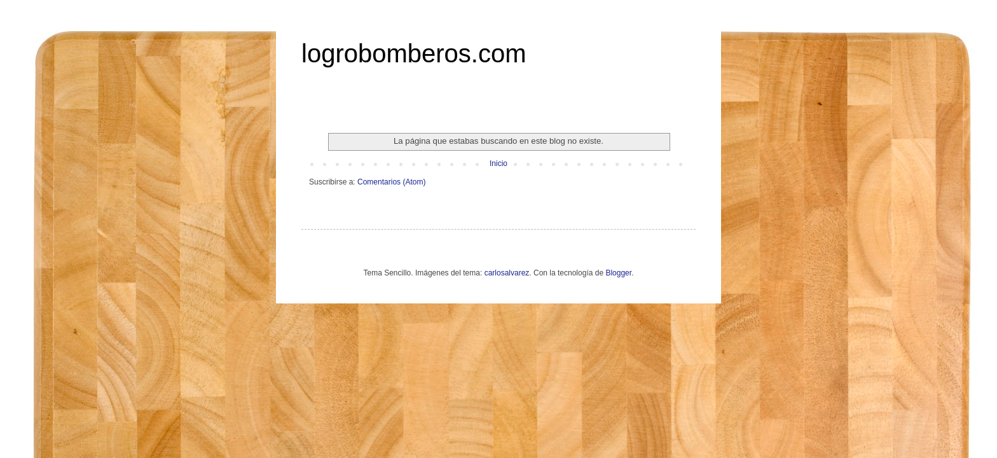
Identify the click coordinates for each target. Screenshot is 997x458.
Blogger (618, 272)
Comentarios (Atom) (391, 181)
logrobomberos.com (413, 53)
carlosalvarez (507, 272)
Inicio (498, 163)
